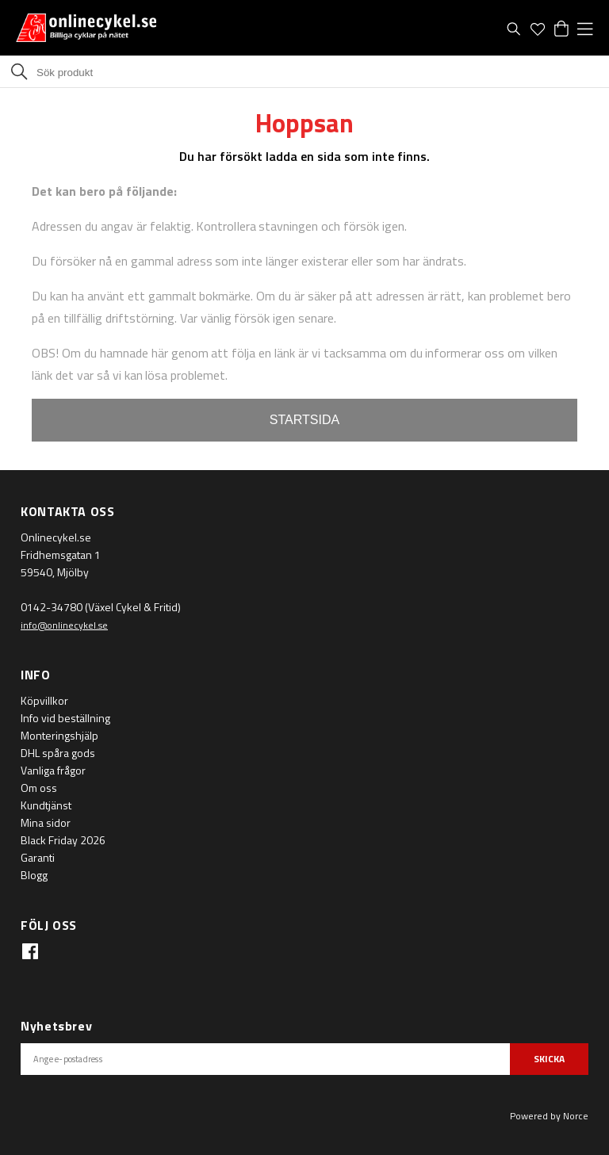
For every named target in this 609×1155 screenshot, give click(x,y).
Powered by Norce (549, 1115)
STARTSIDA (304, 419)
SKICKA (549, 1058)
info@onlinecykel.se (64, 625)
